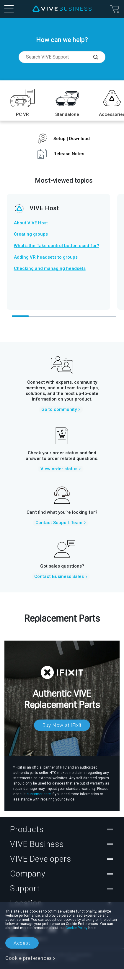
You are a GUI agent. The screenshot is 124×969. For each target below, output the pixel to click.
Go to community (59, 409)
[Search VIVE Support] (99, 57)
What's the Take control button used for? (56, 245)
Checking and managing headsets (50, 268)
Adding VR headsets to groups (46, 257)
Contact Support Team (58, 522)
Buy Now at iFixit (62, 725)
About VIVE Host (31, 223)
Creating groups (31, 234)
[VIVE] (62, 8)
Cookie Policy (76, 928)
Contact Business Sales (59, 576)
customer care (39, 794)
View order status (58, 468)
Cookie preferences (28, 958)
